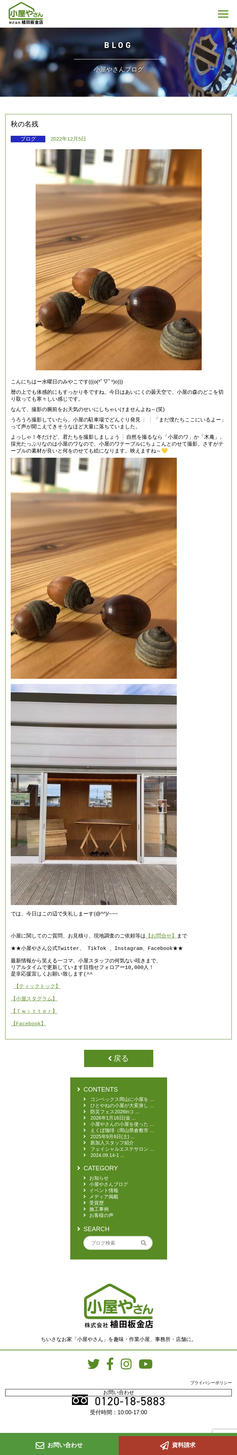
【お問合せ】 (161, 936)
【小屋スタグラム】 (34, 1007)
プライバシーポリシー (211, 1395)
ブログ (28, 139)
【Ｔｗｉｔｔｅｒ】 (34, 1021)
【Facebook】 (28, 1035)
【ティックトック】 (37, 993)
